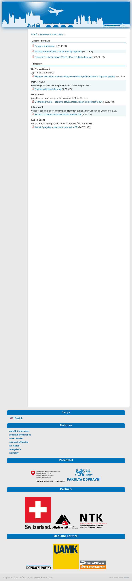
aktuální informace (19, 431)
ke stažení (14, 445)
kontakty (14, 453)
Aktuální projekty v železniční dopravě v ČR (56, 127)
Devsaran (126, 577)
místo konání (16, 438)
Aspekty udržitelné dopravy (48, 89)
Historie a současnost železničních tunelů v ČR (58, 114)
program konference (20, 434)
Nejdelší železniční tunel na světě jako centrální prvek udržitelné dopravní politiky (75, 76)
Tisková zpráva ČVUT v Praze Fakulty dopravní (58, 51)
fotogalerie (15, 449)
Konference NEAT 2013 (51, 34)
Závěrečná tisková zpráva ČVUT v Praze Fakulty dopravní (63, 57)
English (16, 418)
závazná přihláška (19, 442)
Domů (34, 34)
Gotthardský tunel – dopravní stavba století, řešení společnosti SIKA (68, 102)
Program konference (45, 46)
